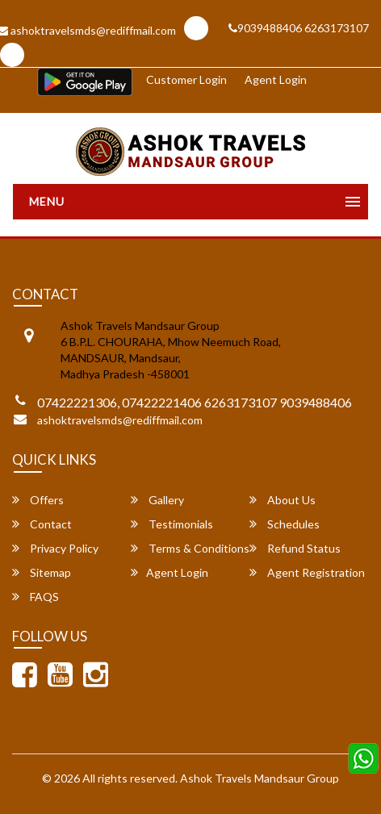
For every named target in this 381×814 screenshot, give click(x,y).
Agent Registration (307, 572)
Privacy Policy (55, 548)
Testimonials (172, 524)
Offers (38, 500)
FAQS (35, 596)
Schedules (284, 524)
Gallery (157, 500)
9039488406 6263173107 (298, 28)
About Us (282, 500)
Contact (42, 524)
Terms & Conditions (190, 548)
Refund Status (295, 548)
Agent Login (276, 79)
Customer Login (186, 79)
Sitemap (41, 572)
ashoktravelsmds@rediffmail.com (120, 420)
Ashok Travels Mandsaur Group (259, 778)
